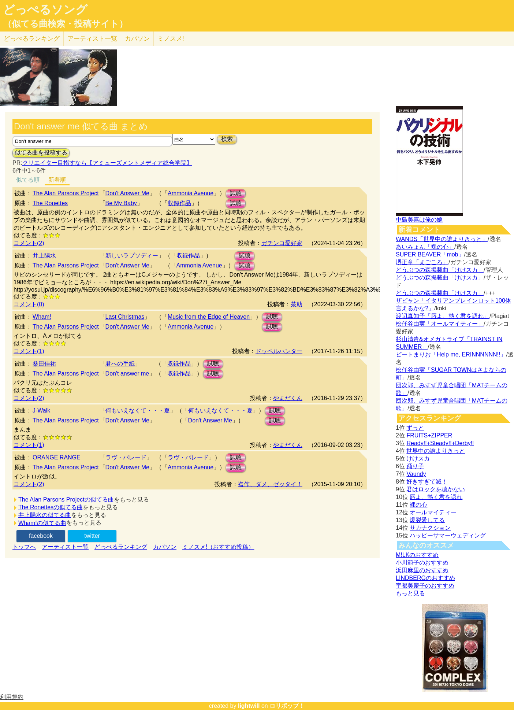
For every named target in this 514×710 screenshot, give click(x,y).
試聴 (236, 193)
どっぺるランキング (120, 547)
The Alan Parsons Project (66, 193)
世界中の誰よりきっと (435, 451)
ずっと (415, 428)
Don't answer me (127, 373)
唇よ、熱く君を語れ (436, 497)
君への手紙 (120, 363)
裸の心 (418, 505)
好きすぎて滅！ (426, 481)
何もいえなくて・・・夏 (137, 410)
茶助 (296, 304)
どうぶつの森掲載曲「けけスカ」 (440, 270)
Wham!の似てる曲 (42, 523)
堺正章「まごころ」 (422, 262)
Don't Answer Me (127, 193)
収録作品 (179, 203)
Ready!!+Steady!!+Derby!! (440, 443)
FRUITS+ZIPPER (429, 435)
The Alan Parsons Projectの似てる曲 (66, 499)
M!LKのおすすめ (417, 555)
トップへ (24, 547)
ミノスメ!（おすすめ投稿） (218, 547)
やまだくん (287, 398)
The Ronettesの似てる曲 (50, 507)
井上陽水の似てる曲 (44, 515)
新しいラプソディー (131, 255)
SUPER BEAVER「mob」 (430, 254)
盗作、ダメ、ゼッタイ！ (270, 484)
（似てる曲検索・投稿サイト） (65, 24)
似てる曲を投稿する (41, 152)
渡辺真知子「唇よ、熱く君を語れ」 (442, 316)
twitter (92, 536)
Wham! (42, 317)
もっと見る (410, 593)
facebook (41, 536)
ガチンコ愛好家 (281, 243)
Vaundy (416, 474)
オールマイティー (433, 512)
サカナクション (430, 528)
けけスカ (418, 458)
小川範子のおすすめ (422, 562)
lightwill (249, 706)
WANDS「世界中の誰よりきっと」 (442, 239)
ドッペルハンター (279, 351)
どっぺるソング (45, 9)
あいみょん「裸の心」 (425, 247)
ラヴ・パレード (125, 457)
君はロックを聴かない (435, 489)
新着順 (57, 180)
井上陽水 (44, 255)
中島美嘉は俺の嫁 (419, 220)
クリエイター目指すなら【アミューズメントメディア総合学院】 (107, 163)
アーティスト (92, 38)
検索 (227, 139)
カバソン (137, 38)
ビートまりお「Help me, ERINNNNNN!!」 (451, 354)
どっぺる (32, 38)
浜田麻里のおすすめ (422, 570)
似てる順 (28, 180)
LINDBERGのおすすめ (425, 578)
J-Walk (41, 410)
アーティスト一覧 (65, 547)
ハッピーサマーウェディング (448, 535)
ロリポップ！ (287, 706)
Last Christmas (125, 317)
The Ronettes (50, 203)
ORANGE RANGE (57, 457)
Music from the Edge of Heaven (209, 317)
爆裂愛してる (427, 520)
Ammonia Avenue (190, 193)
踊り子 (415, 466)
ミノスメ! (170, 38)
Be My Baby (121, 203)
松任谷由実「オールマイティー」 (440, 324)
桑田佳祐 (44, 363)
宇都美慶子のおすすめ (425, 586)
